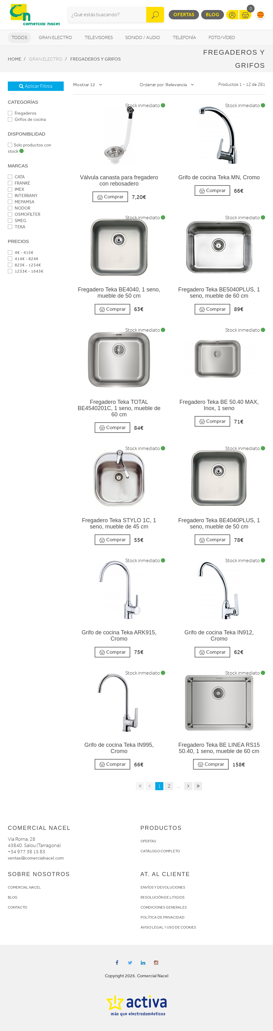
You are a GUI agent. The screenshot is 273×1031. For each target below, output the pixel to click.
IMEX (16, 189)
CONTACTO (17, 907)
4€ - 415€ (20, 252)
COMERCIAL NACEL (24, 887)
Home (14, 59)
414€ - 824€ (23, 258)
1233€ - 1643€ (25, 271)
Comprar (110, 197)
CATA (16, 177)
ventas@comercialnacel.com (36, 858)
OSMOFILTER (24, 214)
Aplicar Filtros (35, 86)
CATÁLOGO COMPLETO (160, 851)
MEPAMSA (21, 202)
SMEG (17, 220)
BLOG (12, 897)
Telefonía (184, 37)
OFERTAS (148, 841)
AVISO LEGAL (152, 927)
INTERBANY (22, 195)
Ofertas (183, 14)
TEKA (16, 227)
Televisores (99, 37)
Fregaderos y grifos (95, 59)
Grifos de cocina (27, 119)
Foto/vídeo (222, 37)
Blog (212, 14)
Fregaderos (22, 113)
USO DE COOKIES (181, 927)
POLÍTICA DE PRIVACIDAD (163, 917)
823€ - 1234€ (24, 265)
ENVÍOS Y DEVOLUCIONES (163, 887)
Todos (19, 37)
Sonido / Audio (142, 37)
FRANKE (19, 183)
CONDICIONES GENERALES (164, 907)
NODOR (19, 208)
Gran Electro (55, 37)
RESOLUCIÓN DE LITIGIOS (163, 897)
